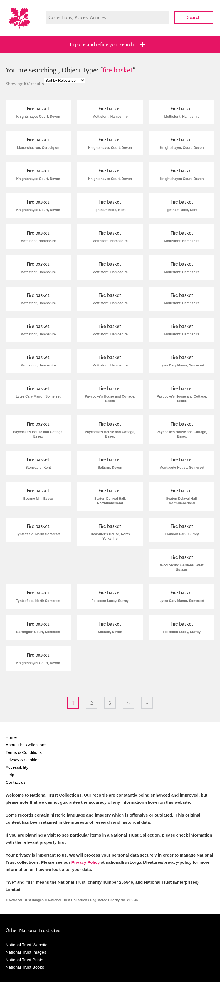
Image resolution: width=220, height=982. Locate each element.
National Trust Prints (24, 959)
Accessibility (17, 767)
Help (10, 774)
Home (11, 737)
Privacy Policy (85, 862)
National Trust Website (27, 944)
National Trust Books (25, 967)
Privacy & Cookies (22, 759)
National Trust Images (26, 952)
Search (194, 17)
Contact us (16, 782)
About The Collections (26, 744)
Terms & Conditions (24, 752)
